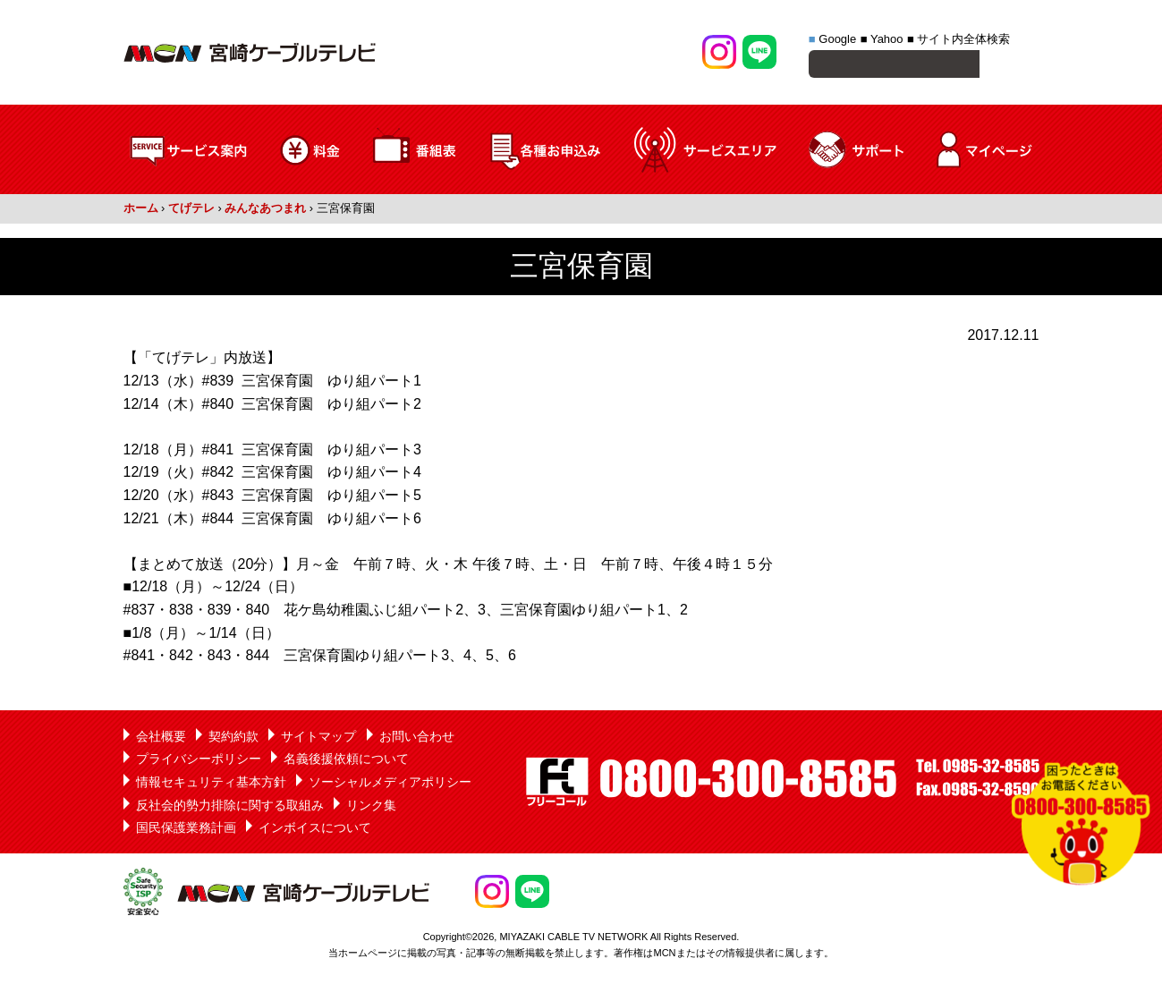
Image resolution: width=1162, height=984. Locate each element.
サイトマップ (318, 739)
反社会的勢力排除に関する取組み (230, 808)
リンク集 (371, 808)
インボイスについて (315, 830)
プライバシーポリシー (198, 761)
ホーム (140, 210)
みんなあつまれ (265, 210)
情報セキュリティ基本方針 (211, 784)
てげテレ (191, 210)
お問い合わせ (416, 739)
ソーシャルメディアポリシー (390, 784)
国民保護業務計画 (186, 830)
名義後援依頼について (346, 761)
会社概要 (161, 739)
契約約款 (233, 739)
